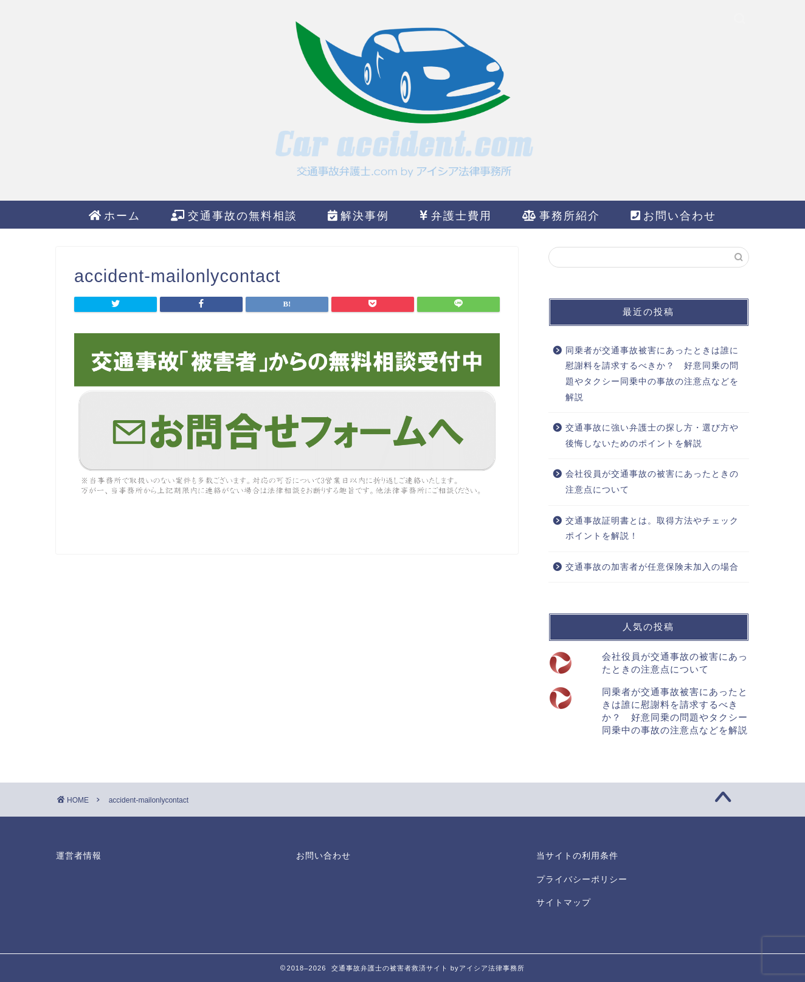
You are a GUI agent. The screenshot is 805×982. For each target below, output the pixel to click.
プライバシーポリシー (581, 879)
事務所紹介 (561, 216)
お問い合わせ (673, 216)
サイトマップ (563, 902)
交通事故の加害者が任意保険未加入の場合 (652, 567)
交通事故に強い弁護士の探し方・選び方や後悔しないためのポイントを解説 (652, 435)
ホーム (114, 216)
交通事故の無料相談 (234, 216)
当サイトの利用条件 (577, 855)
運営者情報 (79, 855)
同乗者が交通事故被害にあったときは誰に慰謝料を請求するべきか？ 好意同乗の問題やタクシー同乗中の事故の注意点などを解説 (652, 374)
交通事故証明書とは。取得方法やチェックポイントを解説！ (652, 528)
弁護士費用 (456, 216)
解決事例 (358, 216)
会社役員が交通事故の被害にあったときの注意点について (652, 481)
